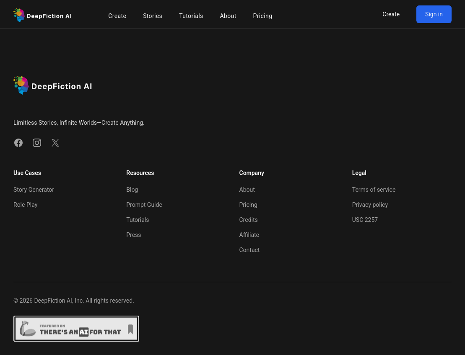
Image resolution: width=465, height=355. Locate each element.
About (247, 189)
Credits (248, 219)
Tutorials (137, 219)
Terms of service (374, 189)
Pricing (248, 204)
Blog (132, 189)
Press (133, 235)
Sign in (434, 14)
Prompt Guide (144, 204)
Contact (249, 250)
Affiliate (249, 235)
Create (391, 14)
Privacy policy (370, 204)
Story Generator (33, 189)
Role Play (25, 204)
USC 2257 (365, 219)
